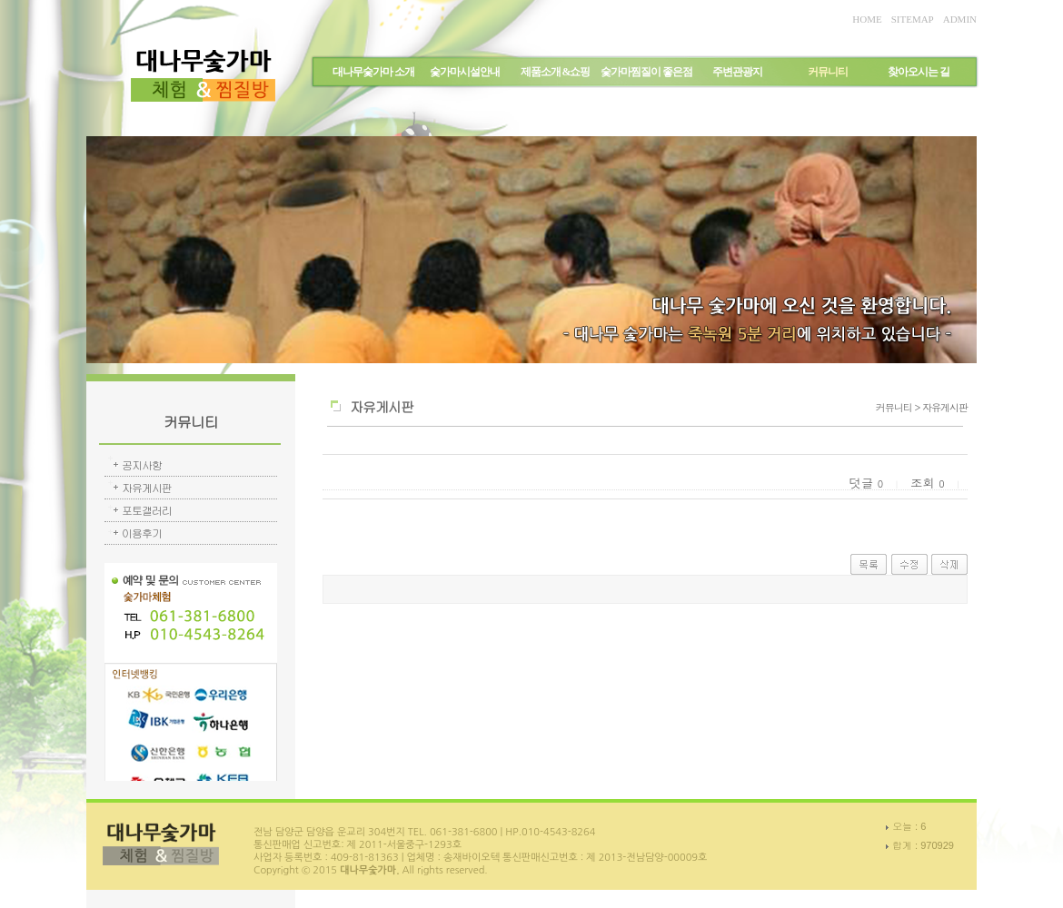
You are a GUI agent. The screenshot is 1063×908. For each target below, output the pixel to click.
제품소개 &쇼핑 (556, 71)
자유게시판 (147, 487)
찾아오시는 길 (918, 71)
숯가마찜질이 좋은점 (646, 71)
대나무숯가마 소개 (373, 71)
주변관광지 (737, 71)
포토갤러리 (147, 510)
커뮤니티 (828, 71)
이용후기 (142, 532)
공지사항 (142, 464)
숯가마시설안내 (465, 71)
